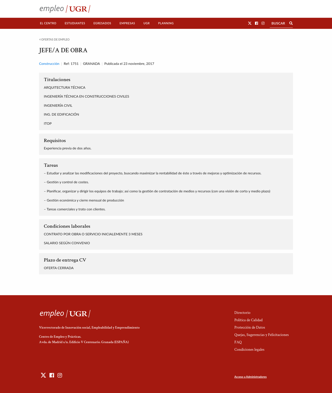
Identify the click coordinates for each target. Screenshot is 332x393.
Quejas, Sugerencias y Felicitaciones (261, 334)
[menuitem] (48, 23)
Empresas (127, 23)
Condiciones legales (249, 349)
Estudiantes (75, 23)
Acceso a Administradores (250, 376)
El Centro (48, 23)
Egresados (102, 23)
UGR (146, 23)
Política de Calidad (248, 320)
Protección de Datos (249, 327)
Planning (166, 23)
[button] (249, 23)
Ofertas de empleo (54, 39)
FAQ (238, 342)
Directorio (242, 312)
